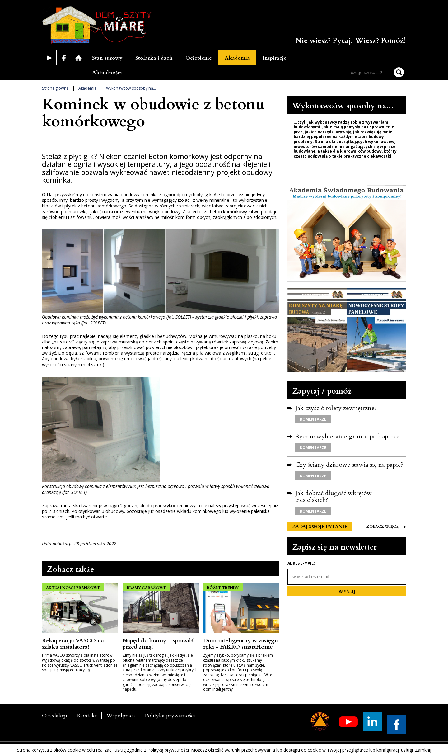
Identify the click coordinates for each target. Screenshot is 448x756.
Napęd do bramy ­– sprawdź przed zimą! (158, 644)
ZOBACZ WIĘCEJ (386, 526)
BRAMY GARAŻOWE (147, 586)
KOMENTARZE (313, 419)
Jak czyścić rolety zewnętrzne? (336, 408)
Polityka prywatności (170, 716)
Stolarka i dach (154, 58)
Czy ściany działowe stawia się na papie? (349, 465)
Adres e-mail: (301, 563)
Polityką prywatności (168, 750)
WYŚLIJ (347, 591)
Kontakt (87, 716)
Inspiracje (275, 58)
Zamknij (423, 750)
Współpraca (120, 716)
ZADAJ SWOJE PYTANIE (319, 527)
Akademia (237, 58)
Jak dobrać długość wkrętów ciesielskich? (333, 496)
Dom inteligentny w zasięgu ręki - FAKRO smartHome (240, 644)
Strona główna (55, 88)
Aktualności (107, 72)
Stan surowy (107, 58)
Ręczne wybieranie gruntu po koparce (347, 436)
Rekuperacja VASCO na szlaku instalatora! (73, 644)
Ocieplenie (198, 58)
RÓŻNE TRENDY (224, 586)
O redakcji (54, 716)
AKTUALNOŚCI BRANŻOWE (74, 586)
